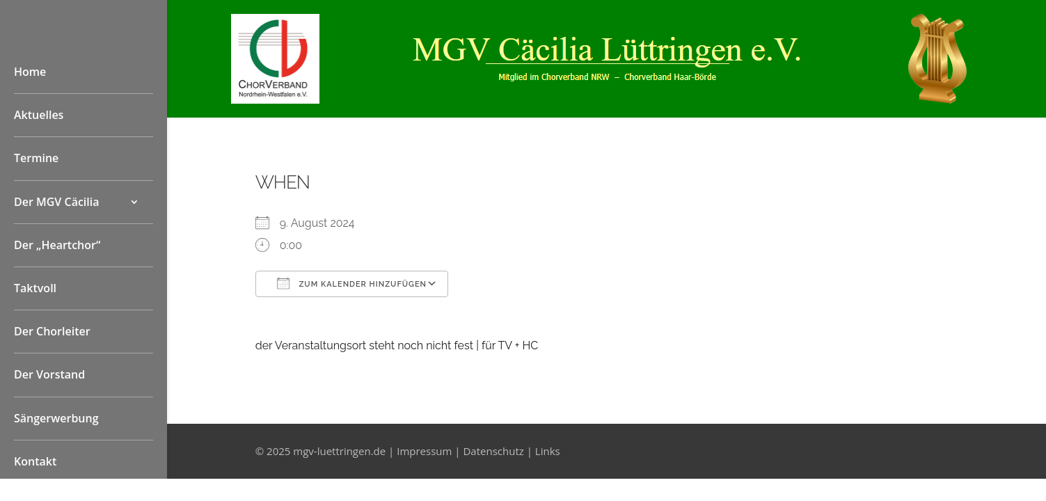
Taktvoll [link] (35, 288)
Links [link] (547, 451)
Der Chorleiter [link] (52, 331)
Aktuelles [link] (38, 114)
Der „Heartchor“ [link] (57, 245)
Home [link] (30, 71)
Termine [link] (36, 158)
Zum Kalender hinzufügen (352, 283)
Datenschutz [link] (493, 451)
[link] (275, 99)
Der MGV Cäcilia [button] (57, 201)
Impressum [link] (424, 451)
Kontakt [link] (35, 461)
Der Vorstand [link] (49, 374)
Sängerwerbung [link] (56, 418)
